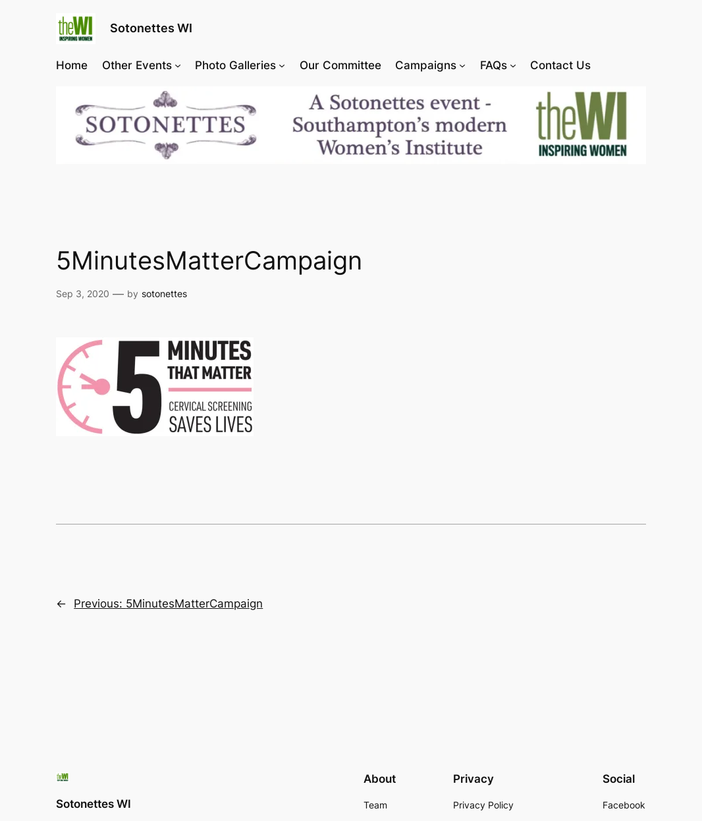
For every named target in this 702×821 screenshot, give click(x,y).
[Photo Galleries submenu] (282, 65)
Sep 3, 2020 (82, 293)
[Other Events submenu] (178, 65)
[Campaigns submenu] (462, 65)
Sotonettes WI (151, 28)
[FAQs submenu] (513, 65)
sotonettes (164, 293)
